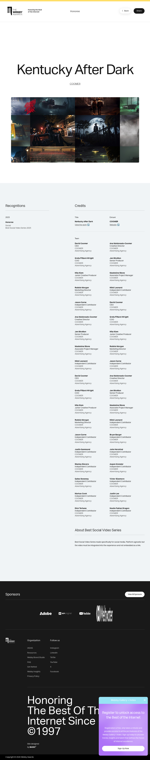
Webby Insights (33, 672)
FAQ (29, 662)
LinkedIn (53, 653)
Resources (32, 653)
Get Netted (32, 667)
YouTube (53, 662)
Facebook (54, 672)
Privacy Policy (33, 676)
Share (139, 11)
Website (113, 225)
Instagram (54, 648)
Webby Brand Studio (36, 657)
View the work (81, 225)
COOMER (75, 84)
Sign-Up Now (123, 749)
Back (125, 10)
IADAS (30, 648)
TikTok (52, 657)
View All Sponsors (135, 594)
